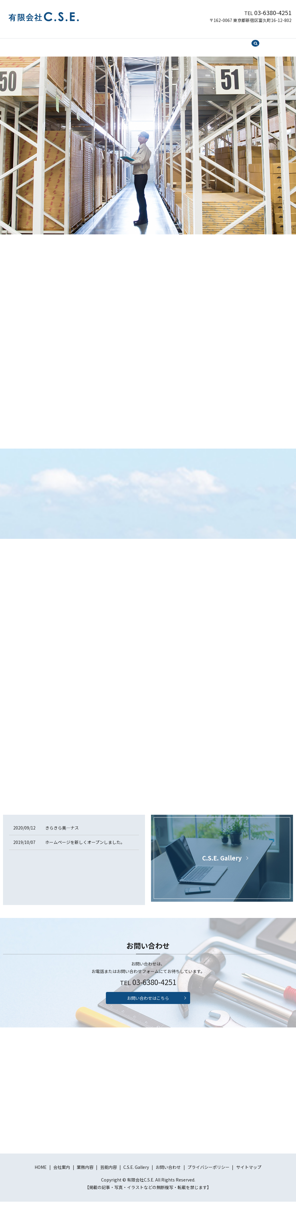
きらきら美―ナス (62, 839)
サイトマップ (248, 1182)
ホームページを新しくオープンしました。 (85, 853)
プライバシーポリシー (208, 1182)
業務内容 (115, 41)
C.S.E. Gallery (170, 41)
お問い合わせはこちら (148, 1011)
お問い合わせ (204, 41)
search (230, 41)
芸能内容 (141, 41)
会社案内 (90, 41)
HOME (68, 41)
